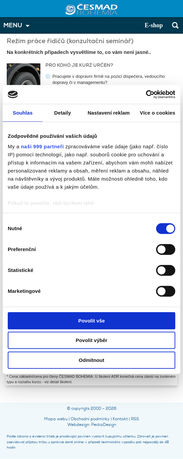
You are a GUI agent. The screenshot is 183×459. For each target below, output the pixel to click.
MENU (12, 25)
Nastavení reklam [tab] (108, 113)
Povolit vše (91, 321)
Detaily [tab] (62, 113)
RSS (135, 419)
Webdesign (78, 424)
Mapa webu (56, 419)
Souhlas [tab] (23, 113)
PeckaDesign (103, 424)
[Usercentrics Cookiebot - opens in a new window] (145, 94)
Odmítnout (91, 360)
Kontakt (120, 419)
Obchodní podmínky (90, 419)
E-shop (154, 25)
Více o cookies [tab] (157, 113)
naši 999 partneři (42, 146)
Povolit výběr (91, 340)
